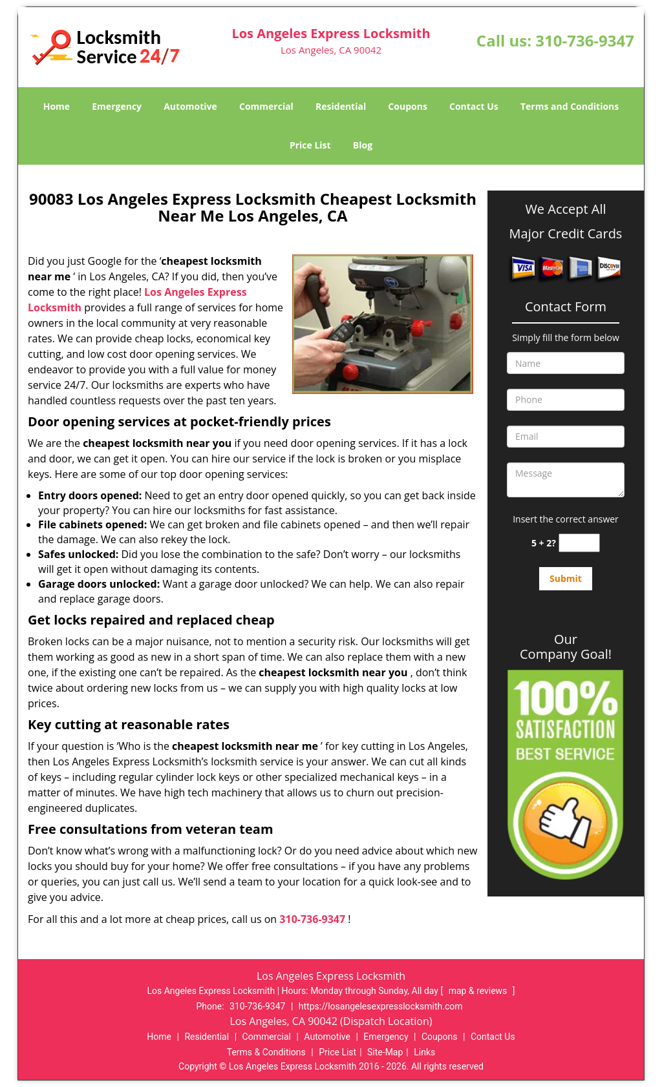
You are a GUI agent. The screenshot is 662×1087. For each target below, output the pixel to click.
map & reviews (479, 991)
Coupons (407, 106)
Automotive (190, 106)
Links (424, 1052)
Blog (362, 145)
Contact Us (473, 106)
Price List (310, 145)
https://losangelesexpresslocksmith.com (381, 1006)
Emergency (117, 106)
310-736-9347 (584, 40)
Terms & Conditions (266, 1052)
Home (56, 106)
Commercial (266, 106)
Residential (340, 106)
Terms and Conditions (569, 106)
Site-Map (385, 1052)
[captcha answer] (579, 542)
